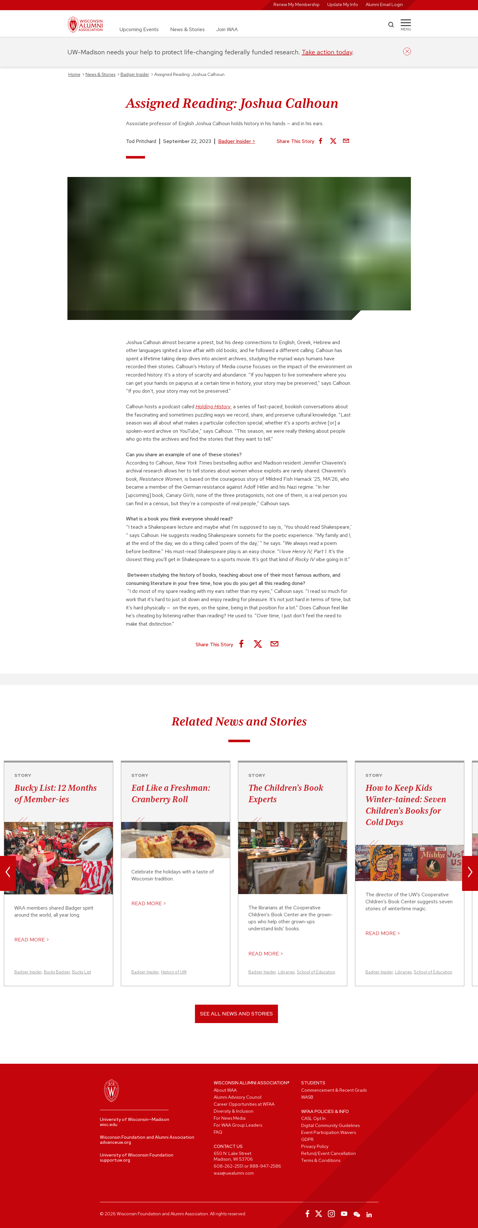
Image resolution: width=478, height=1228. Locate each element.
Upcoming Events (139, 29)
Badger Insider (236, 141)
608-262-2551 (228, 1166)
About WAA (225, 1090)
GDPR (307, 1139)
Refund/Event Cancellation (328, 1153)
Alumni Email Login (384, 4)
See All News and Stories (236, 1013)
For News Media (230, 1118)
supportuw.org (115, 1160)
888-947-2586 (265, 1166)
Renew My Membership (297, 4)
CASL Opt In (313, 1118)
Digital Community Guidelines (330, 1125)
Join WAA (227, 29)
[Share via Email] (346, 141)
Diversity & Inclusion (233, 1111)
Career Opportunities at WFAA (244, 1104)
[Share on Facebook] (320, 141)
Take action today (327, 52)
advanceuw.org (115, 1142)
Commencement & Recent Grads (334, 1090)
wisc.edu (108, 1124)
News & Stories (187, 29)
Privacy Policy (315, 1146)
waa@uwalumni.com (234, 1173)
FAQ (218, 1132)
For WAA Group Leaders (238, 1125)
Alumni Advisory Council (237, 1097)
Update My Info (342, 4)
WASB (307, 1097)
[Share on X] (333, 141)
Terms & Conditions (320, 1160)
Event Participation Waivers (328, 1132)
